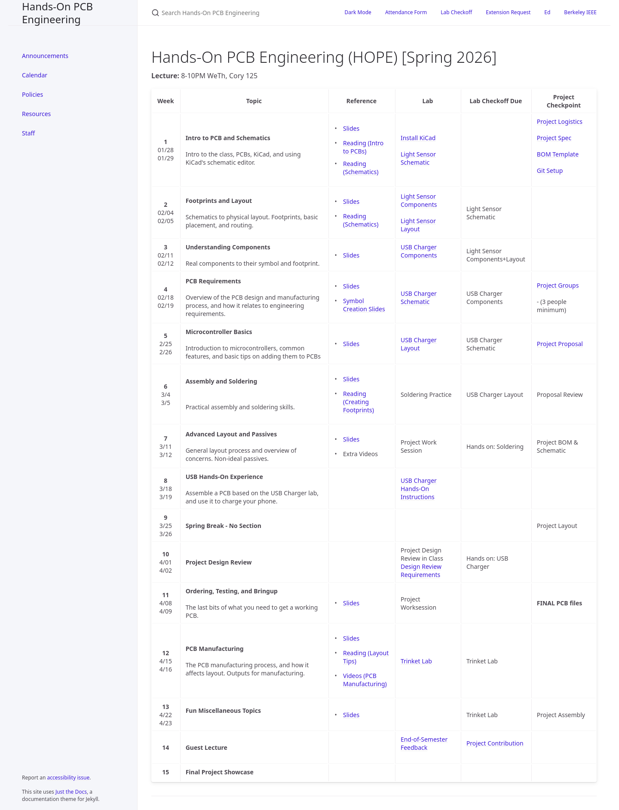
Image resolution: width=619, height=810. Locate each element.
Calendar (34, 75)
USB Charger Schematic (419, 297)
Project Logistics (559, 121)
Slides (351, 128)
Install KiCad (418, 138)
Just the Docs (71, 791)
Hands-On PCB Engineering (57, 12)
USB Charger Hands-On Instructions (419, 488)
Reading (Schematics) (360, 168)
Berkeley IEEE (580, 12)
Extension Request (508, 12)
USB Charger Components (419, 251)
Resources (36, 114)
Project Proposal (560, 344)
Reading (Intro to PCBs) (363, 147)
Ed (547, 12)
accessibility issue (68, 777)
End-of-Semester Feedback (424, 743)
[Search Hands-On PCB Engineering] (238, 12)
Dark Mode (358, 12)
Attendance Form (406, 12)
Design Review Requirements (421, 570)
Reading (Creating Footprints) (358, 402)
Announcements (45, 56)
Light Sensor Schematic (418, 158)
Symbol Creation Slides (364, 305)
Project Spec (554, 138)
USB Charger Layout (419, 344)
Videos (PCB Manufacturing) (365, 680)
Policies (32, 94)
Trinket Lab (416, 661)
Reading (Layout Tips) (366, 657)
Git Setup (550, 170)
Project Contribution (495, 743)
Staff (28, 133)
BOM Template (558, 154)
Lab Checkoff (456, 12)
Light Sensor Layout (418, 225)
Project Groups (558, 285)
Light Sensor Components (419, 200)
